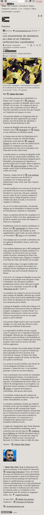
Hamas (7, 53)
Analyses (14, 6)
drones (8, 389)
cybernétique (7, 47)
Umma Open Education (15, 472)
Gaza (20, 235)
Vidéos (33, 9)
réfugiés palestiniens (24, 53)
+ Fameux (26, 9)
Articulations (23, 6)
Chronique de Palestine (25, 502)
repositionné (20, 228)
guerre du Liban (20, 166)
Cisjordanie (13, 56)
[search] (16, 1)
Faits (8, 6)
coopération (16, 45)
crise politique (33, 175)
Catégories (6, 9)
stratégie (6, 49)
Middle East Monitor (26, 499)
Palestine (5, 26)
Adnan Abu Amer (10, 51)
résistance (8, 45)
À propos (16, 12)
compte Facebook (22, 495)
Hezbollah (13, 53)
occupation (15, 47)
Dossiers (14, 9)
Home (4, 6)
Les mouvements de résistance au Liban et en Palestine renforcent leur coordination (20, 39)
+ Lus (20, 9)
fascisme (23, 47)
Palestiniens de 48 (10, 289)
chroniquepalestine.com (23, 31)
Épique (31, 6)
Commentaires (7, 12)
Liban (7, 56)
